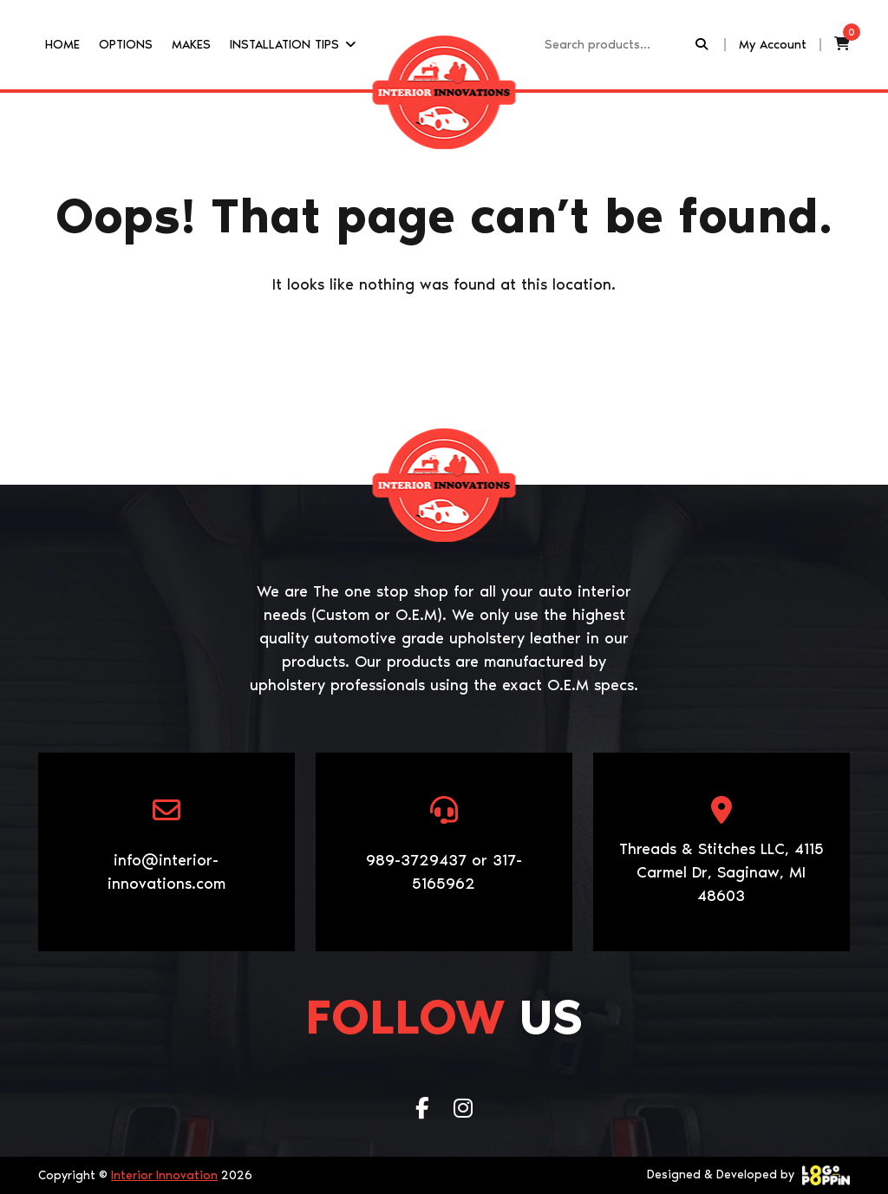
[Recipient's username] (618, 45)
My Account (772, 44)
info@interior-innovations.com (166, 872)
